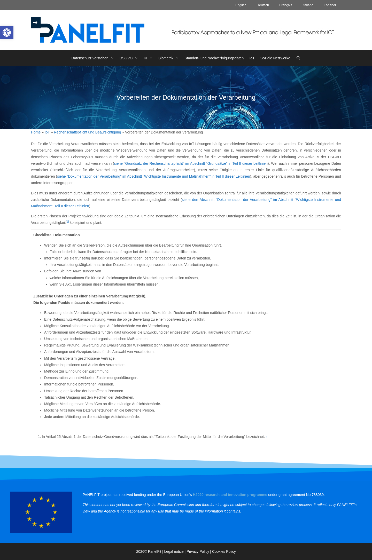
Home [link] (36, 132)
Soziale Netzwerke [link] (275, 58)
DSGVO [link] (130, 58)
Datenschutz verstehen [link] (94, 58)
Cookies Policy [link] (224, 551)
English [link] (240, 5)
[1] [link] (67, 221)
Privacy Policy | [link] (199, 551)
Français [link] (285, 5)
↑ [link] (267, 437)
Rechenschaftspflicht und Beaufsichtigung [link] (87, 132)
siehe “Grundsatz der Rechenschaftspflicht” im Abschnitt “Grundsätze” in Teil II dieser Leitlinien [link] (191, 163)
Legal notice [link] (174, 551)
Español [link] (330, 5)
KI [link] (150, 58)
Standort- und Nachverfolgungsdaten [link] (214, 58)
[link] (6, 32)
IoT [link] (251, 58)
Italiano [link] (308, 5)
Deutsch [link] (263, 5)
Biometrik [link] (170, 58)
